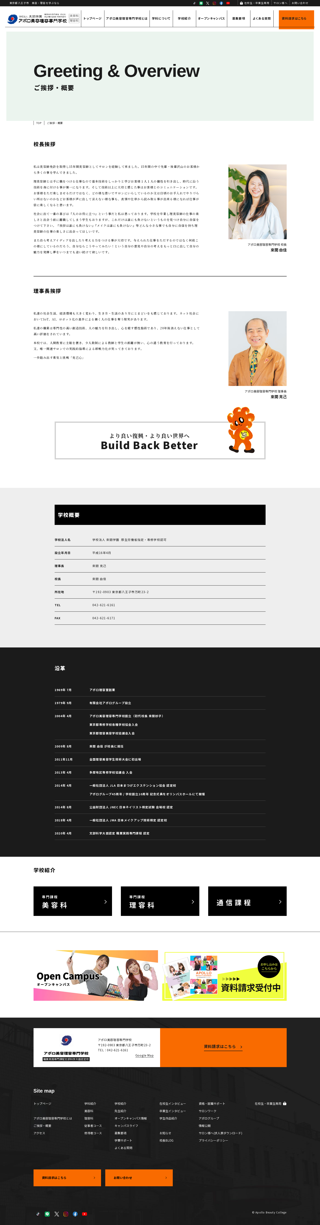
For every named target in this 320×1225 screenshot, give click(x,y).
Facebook (221, 3)
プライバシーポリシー (213, 1140)
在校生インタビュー (172, 1103)
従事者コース (93, 1126)
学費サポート (123, 1140)
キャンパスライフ (126, 1126)
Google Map (144, 1055)
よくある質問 (262, 18)
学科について (161, 18)
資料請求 (294, 18)
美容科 (88, 1111)
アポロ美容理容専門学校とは (127, 18)
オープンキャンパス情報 (131, 1118)
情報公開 (205, 1126)
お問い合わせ (300, 3)
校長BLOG (166, 1140)
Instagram (214, 3)
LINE (201, 3)
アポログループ (209, 1118)
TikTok (194, 3)
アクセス (39, 1133)
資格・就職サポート (212, 1103)
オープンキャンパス (211, 18)
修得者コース (93, 1133)
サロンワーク (207, 1111)
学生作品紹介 (168, 1118)
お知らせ (165, 1133)
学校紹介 (184, 18)
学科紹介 (90, 1103)
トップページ (93, 18)
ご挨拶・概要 (42, 1126)
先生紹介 (120, 1111)
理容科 (88, 1118)
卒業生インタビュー (172, 1111)
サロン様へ (281, 3)
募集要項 (238, 18)
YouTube (228, 3)
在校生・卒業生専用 (256, 3)
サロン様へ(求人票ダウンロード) (220, 1133)
